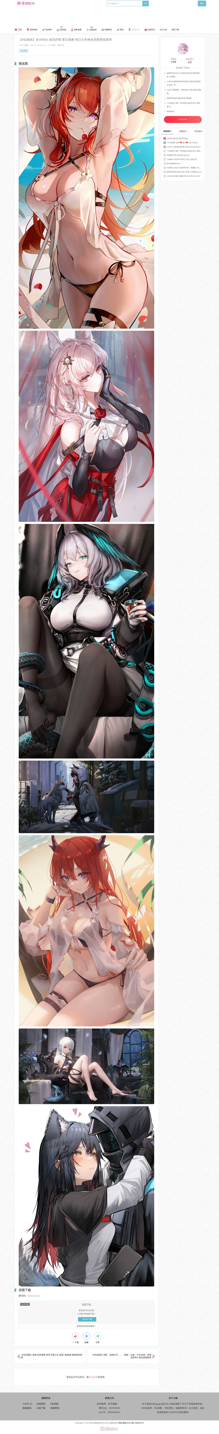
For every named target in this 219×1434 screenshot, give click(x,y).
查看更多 (170, 111)
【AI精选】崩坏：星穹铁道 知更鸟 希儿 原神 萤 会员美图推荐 (188, 151)
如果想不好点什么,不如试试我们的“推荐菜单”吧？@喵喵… (184, 75)
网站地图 (122, 1423)
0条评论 (60, 45)
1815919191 (114, 1408)
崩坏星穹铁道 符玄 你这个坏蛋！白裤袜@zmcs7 (182, 172)
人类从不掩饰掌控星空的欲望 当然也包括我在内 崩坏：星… (184, 83)
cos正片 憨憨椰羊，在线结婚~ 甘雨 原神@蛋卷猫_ (184, 91)
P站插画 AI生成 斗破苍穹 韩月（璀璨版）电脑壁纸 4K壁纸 (186, 168)
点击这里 (93, 1377)
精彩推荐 (45, 3)
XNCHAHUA (114, 1412)
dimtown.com (34, 1296)
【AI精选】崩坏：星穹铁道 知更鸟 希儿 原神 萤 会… (183, 105)
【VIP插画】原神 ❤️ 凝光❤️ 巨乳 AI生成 (180, 143)
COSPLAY (55, 3)
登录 (202, 3)
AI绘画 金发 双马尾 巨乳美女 (175, 138)
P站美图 (73, 3)
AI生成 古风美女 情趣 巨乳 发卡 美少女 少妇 (181, 176)
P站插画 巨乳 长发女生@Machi (176, 155)
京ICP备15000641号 (135, 1423)
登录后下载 (87, 1319)
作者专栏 (182, 119)
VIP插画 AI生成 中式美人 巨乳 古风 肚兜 (180, 159)
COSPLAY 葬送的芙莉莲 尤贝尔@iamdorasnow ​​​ (182, 147)
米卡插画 (25, 45)
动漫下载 (83, 3)
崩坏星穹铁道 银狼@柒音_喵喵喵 (179, 98)
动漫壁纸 (40, 1404)
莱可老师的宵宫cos (172, 164)
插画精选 (26, 1408)
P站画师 (64, 3)
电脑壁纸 (54, 1408)
